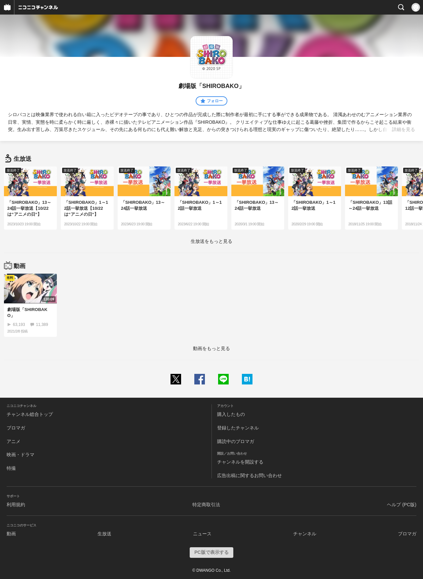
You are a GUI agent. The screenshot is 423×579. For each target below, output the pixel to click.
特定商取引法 (206, 504)
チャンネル (304, 533)
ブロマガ (16, 427)
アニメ (13, 441)
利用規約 (16, 504)
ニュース (202, 533)
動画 (11, 533)
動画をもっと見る (211, 348)
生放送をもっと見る (211, 241)
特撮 (11, 468)
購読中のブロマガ (235, 441)
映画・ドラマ (20, 454)
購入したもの (231, 414)
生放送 (104, 533)
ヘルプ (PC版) (401, 504)
